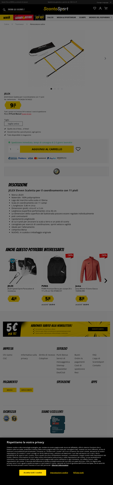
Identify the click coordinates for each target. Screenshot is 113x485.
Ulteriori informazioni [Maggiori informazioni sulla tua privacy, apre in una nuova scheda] (60, 465)
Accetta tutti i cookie (33, 472)
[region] (56, 461)
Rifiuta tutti (78, 472)
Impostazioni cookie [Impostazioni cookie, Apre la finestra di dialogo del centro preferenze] (59, 472)
